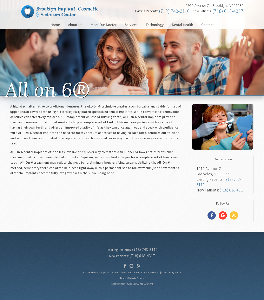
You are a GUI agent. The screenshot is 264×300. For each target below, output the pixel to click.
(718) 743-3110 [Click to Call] (174, 11)
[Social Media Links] (211, 215)
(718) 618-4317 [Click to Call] (227, 11)
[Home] (60, 16)
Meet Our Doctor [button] (104, 24)
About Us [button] (75, 24)
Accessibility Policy (171, 272)
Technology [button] (155, 24)
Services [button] (131, 24)
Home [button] (55, 24)
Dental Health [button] (182, 24)
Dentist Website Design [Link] (132, 278)
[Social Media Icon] (125, 265)
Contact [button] (207, 24)
